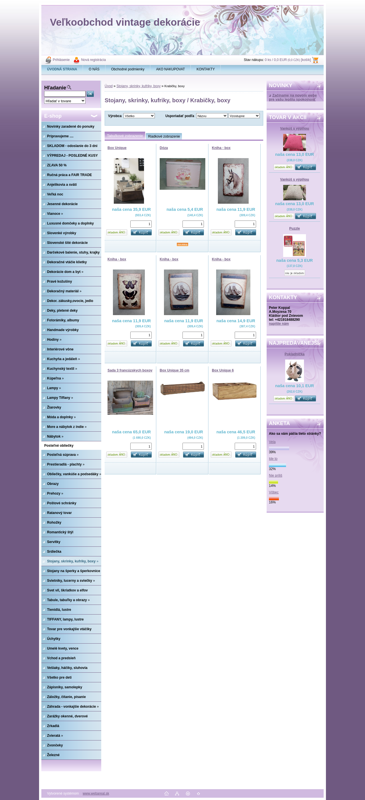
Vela (272, 442)
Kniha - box (221, 148)
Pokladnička (295, 354)
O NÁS (94, 69)
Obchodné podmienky (128, 69)
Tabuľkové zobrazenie (125, 136)
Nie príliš (275, 475)
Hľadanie (55, 88)
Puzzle (294, 228)
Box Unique (117, 148)
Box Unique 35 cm (174, 370)
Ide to (273, 458)
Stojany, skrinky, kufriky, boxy (138, 86)
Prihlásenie (61, 60)
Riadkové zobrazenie (164, 136)
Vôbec (274, 492)
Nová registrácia (93, 60)
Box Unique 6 (223, 370)
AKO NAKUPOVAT (170, 69)
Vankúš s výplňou (294, 128)
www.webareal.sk (96, 793)
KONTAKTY (205, 69)
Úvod (109, 86)
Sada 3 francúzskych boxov (130, 370)
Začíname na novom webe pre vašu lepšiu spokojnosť (293, 97)
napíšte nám (279, 324)
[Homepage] (62, 69)
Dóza (164, 148)
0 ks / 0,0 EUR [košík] (288, 60)
